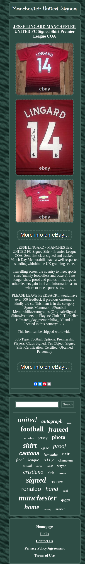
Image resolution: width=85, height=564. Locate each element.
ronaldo (31, 488)
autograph (52, 421)
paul (65, 490)
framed (58, 429)
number (60, 509)
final (20, 460)
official (45, 448)
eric (66, 453)
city (49, 459)
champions (65, 460)
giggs (65, 499)
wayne (61, 466)
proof (59, 446)
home (31, 507)
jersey (43, 438)
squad (27, 466)
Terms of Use (44, 555)
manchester (37, 497)
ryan (69, 423)
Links (44, 534)
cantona (29, 453)
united (27, 420)
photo (59, 437)
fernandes (51, 454)
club (51, 473)
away (39, 466)
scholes (29, 438)
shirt (29, 445)
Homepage (44, 526)
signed (36, 480)
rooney (57, 481)
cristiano (33, 472)
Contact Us (44, 541)
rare (50, 465)
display (47, 509)
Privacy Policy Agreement (44, 548)
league (33, 460)
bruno (62, 473)
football (32, 429)
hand (52, 488)
